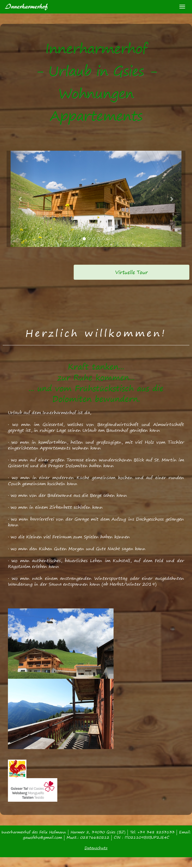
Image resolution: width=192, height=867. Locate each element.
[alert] (131, 272)
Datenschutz (96, 848)
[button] (21, 199)
